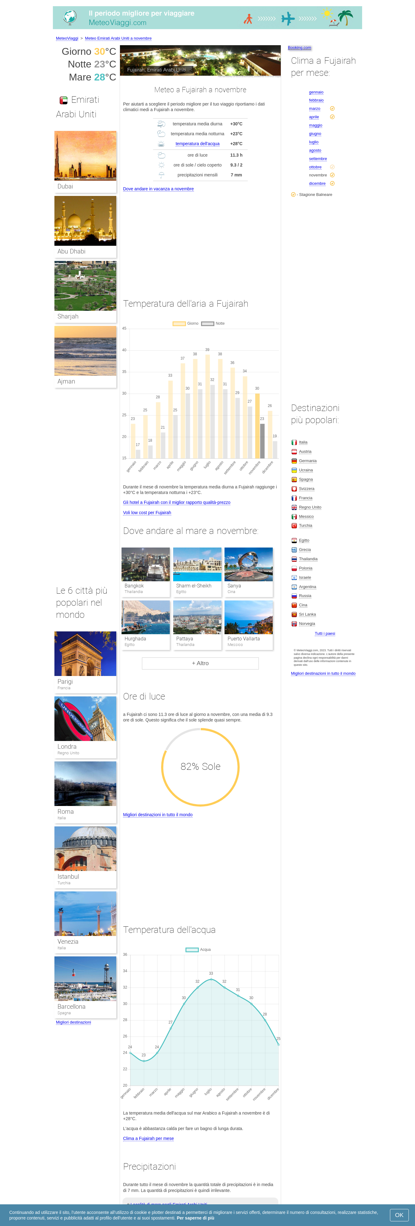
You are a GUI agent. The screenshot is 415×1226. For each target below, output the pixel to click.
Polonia (305, 568)
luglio (314, 142)
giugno (315, 133)
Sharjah (68, 316)
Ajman (66, 381)
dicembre (317, 183)
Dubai (65, 186)
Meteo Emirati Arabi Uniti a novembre (118, 38)
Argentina (307, 586)
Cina (303, 605)
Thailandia (308, 559)
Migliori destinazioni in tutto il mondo (158, 814)
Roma (66, 811)
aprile (314, 117)
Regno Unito (68, 753)
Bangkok (134, 586)
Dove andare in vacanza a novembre (158, 188)
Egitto (304, 540)
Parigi (65, 681)
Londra (67, 746)
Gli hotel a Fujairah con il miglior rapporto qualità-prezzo (176, 502)
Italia (62, 818)
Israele (305, 577)
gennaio (316, 92)
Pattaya (184, 639)
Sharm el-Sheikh (194, 586)
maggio (316, 125)
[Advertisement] (200, 239)
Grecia (305, 549)
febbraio (316, 100)
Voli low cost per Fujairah (147, 512)
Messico (306, 516)
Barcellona (72, 1006)
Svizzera (306, 488)
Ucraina (306, 470)
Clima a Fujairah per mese (148, 1138)
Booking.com (299, 47)
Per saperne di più (195, 1217)
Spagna (64, 1013)
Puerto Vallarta (244, 639)
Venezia (68, 941)
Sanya (234, 586)
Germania (308, 460)
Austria (305, 451)
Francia (64, 688)
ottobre (315, 167)
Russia (305, 595)
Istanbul (68, 876)
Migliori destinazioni (73, 1022)
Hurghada (135, 639)
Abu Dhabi (71, 251)
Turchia (64, 883)
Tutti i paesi (325, 633)
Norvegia (307, 623)
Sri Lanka (307, 614)
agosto (315, 150)
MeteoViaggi (67, 38)
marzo (314, 108)
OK (399, 1215)
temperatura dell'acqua (198, 143)
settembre (318, 158)
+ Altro (200, 663)
